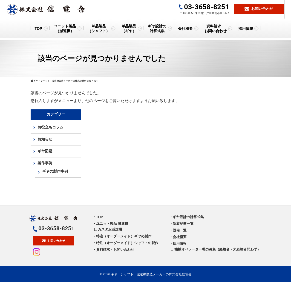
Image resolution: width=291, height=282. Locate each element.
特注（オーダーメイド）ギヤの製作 (123, 236)
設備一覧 (180, 230)
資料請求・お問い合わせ (115, 249)
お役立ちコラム (50, 127)
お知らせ (44, 139)
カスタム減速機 (110, 229)
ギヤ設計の (157, 30)
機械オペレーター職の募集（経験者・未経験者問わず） (217, 249)
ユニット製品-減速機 (112, 223)
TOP (38, 30)
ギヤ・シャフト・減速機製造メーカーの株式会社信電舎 (151, 274)
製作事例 (44, 163)
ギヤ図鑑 (44, 151)
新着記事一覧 (183, 223)
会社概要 (185, 30)
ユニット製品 (65, 30)
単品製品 (99, 30)
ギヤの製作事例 (55, 171)
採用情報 (245, 30)
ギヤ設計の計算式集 (188, 217)
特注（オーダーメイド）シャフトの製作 (127, 243)
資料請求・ (215, 30)
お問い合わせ (53, 240)
